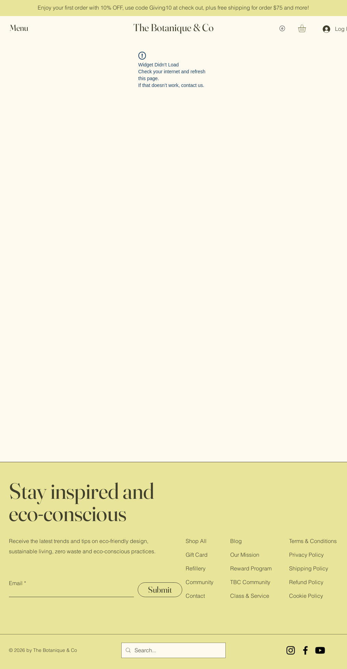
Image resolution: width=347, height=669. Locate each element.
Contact (195, 595)
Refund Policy (306, 582)
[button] (25, 28)
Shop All (196, 541)
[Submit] (160, 589)
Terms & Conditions (313, 541)
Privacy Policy (306, 554)
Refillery (196, 568)
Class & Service (249, 595)
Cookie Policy (306, 595)
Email (16, 583)
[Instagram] (290, 650)
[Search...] (173, 650)
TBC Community (250, 582)
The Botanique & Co (173, 27)
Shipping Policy (308, 568)
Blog (236, 541)
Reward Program (251, 568)
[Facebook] (305, 650)
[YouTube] (320, 650)
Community (199, 582)
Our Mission (244, 554)
